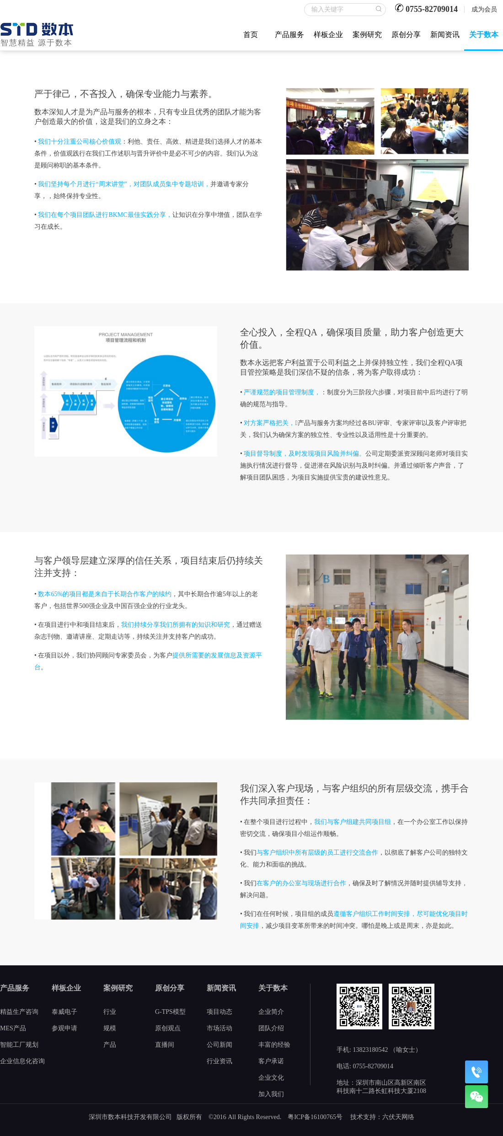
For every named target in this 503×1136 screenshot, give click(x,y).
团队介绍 (271, 1028)
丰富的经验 (274, 1044)
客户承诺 (271, 1061)
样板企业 (328, 34)
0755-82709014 (432, 9)
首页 (250, 34)
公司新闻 (219, 1044)
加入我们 (271, 1094)
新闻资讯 (445, 34)
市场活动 (219, 1028)
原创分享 (406, 34)
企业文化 (271, 1077)
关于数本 (483, 34)
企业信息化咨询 (22, 1061)
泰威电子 (64, 1011)
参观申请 (64, 1028)
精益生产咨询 (19, 1011)
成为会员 (484, 9)
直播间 (164, 1044)
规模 (109, 1028)
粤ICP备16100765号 (315, 1117)
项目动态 (219, 1011)
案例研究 (367, 34)
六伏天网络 (398, 1117)
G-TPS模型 (170, 1011)
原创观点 (168, 1028)
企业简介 (271, 1011)
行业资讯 (219, 1061)
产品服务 (289, 34)
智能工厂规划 (19, 1044)
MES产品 (13, 1028)
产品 (109, 1044)
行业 (109, 1011)
